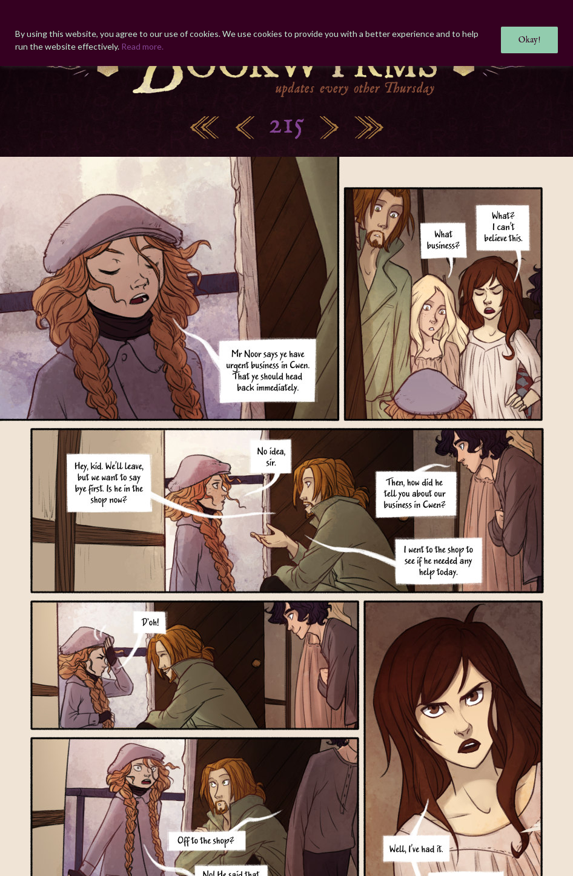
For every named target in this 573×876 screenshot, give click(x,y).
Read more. (142, 46)
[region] (286, 33)
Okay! (529, 40)
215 (286, 125)
